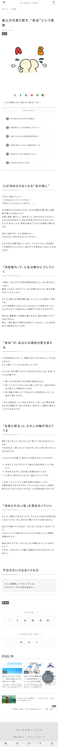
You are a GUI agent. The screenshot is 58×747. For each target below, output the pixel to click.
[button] (43, 95)
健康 (5, 603)
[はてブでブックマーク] (26, 95)
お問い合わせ (18, 737)
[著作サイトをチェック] (21, 642)
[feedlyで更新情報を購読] (29, 642)
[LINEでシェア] (37, 95)
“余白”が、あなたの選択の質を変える (24, 136)
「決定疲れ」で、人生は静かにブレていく (24, 127)
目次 (25, 110)
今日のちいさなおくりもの (19, 162)
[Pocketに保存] (32, 95)
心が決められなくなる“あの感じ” (22, 118)
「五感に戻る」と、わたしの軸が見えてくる (25, 145)
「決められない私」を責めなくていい (23, 154)
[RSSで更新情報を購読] (36, 642)
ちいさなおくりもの (29, 3)
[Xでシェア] (15, 95)
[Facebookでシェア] (20, 95)
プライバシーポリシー (36, 737)
